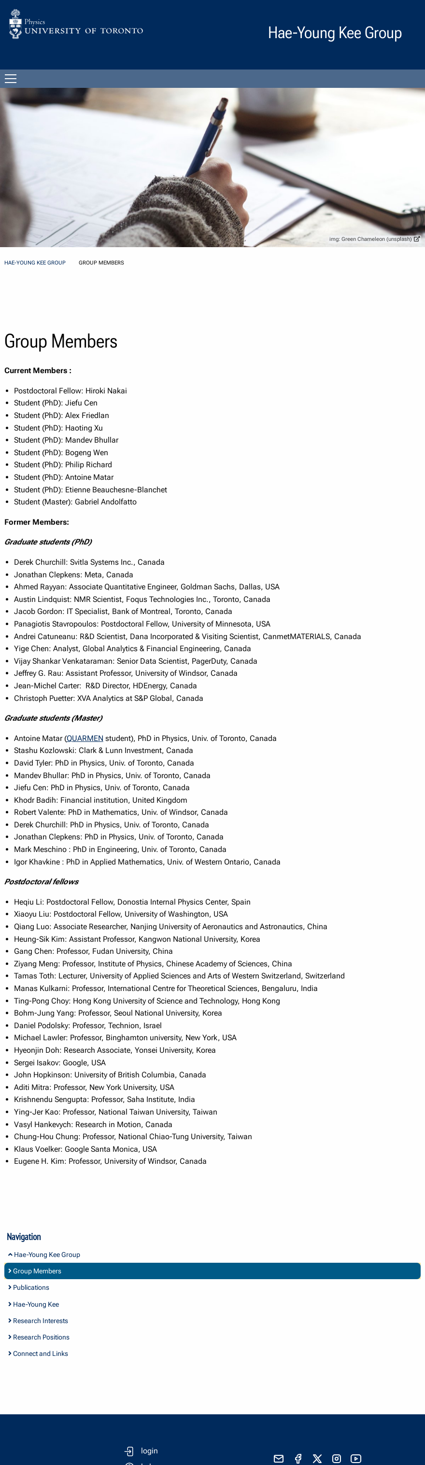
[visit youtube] (356, 1459)
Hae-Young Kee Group (35, 263)
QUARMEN (85, 738)
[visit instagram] (336, 1459)
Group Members (34, 1271)
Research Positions (39, 1337)
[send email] (278, 1459)
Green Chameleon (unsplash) (380, 239)
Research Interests (38, 1321)
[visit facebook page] (298, 1459)
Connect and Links (38, 1353)
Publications (28, 1287)
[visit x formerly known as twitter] (317, 1459)
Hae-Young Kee (33, 1304)
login (149, 1450)
